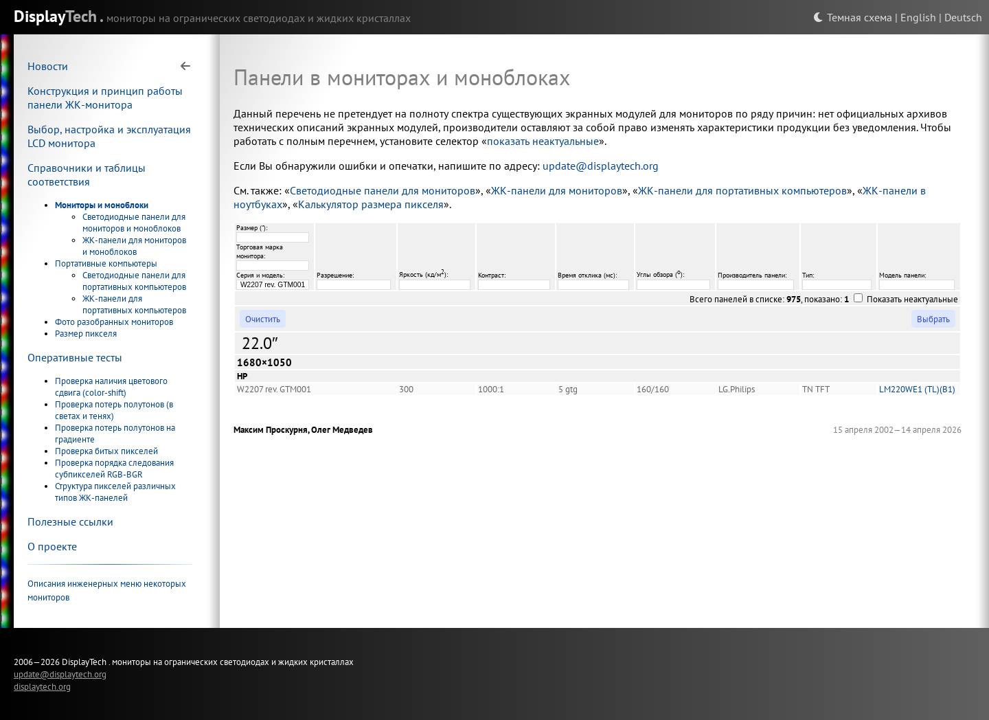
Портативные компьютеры (106, 263)
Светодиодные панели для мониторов (382, 190)
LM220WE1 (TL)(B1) (917, 389)
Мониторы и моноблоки (101, 205)
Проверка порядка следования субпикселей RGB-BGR (114, 468)
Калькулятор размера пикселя (371, 204)
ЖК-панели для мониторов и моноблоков (134, 246)
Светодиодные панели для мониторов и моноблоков (133, 222)
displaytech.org (42, 686)
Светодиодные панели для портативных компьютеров (134, 281)
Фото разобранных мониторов (114, 322)
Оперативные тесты (74, 357)
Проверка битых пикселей (106, 451)
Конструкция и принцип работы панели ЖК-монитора (105, 97)
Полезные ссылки (70, 521)
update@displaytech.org (601, 165)
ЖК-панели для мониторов (556, 190)
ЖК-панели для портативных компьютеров (134, 304)
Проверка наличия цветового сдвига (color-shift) (111, 386)
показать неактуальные (543, 141)
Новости (47, 66)
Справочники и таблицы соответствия (86, 174)
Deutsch (963, 17)
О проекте (52, 546)
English (918, 17)
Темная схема (852, 17)
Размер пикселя (86, 333)
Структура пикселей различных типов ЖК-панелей (115, 492)
